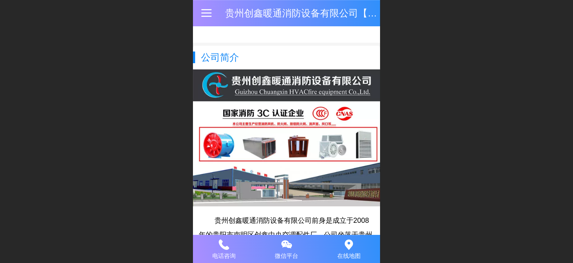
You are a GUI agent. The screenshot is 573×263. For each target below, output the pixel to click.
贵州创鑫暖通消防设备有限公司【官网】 (310, 13)
